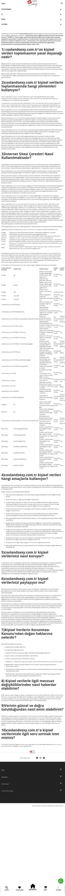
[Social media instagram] (40, 758)
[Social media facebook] (37, 758)
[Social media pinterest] (44, 758)
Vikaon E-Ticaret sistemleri (44, 806)
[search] (58, 3)
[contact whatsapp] (60, 880)
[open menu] (3, 3)
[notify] (62, 4)
